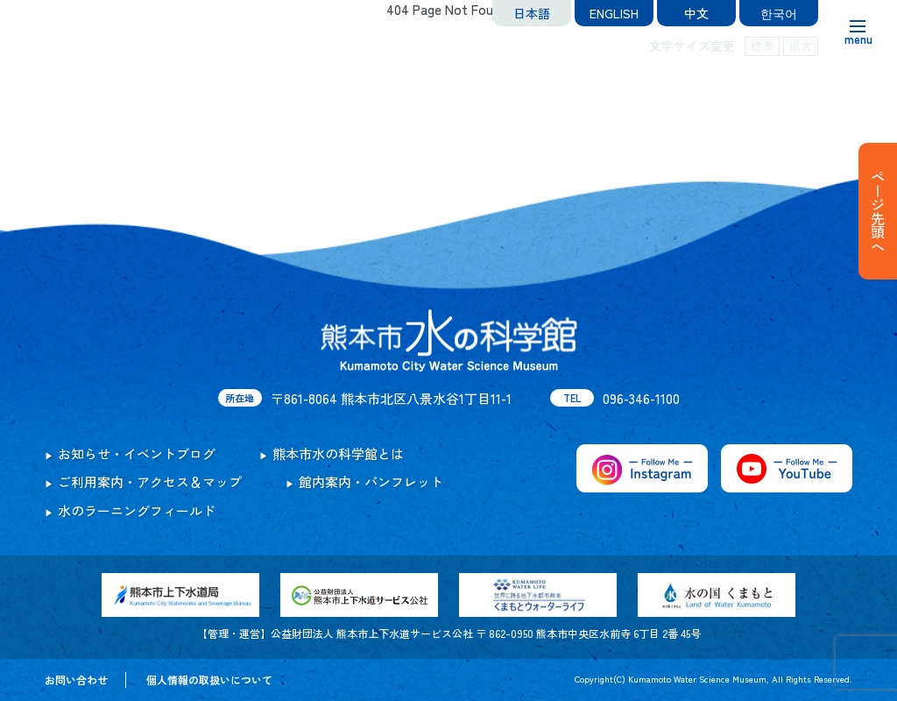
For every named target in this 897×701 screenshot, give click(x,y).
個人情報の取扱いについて (209, 679)
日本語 (531, 13)
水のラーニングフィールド (136, 510)
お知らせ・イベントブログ (136, 453)
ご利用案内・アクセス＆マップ (150, 481)
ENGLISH (614, 13)
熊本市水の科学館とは (338, 453)
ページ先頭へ (877, 211)
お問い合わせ (76, 679)
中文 (696, 13)
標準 (762, 46)
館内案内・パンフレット (371, 481)
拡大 (800, 46)
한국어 (778, 13)
